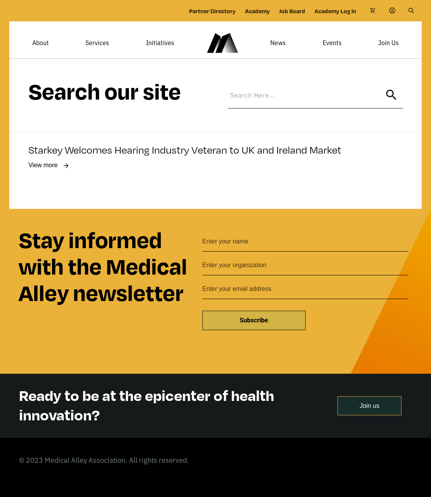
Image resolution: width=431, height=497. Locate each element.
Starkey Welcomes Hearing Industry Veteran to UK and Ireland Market (184, 160)
